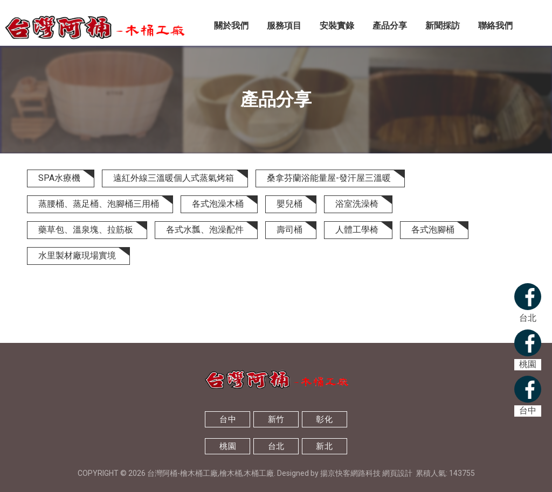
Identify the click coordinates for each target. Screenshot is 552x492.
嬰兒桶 (289, 204)
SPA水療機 (59, 178)
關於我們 (231, 25)
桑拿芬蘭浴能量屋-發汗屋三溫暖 (329, 178)
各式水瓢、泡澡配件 (205, 229)
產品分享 (389, 25)
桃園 (227, 446)
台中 (227, 419)
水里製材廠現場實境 (77, 255)
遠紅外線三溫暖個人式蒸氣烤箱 (173, 178)
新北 (324, 446)
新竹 (276, 419)
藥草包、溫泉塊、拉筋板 (85, 229)
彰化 (324, 419)
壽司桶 (289, 229)
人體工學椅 (356, 229)
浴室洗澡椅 (356, 204)
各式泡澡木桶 (218, 204)
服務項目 (284, 25)
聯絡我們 (495, 25)
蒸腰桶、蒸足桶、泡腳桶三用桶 (98, 204)
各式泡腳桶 (432, 229)
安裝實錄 (337, 25)
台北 (276, 446)
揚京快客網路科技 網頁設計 (366, 473)
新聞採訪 (442, 25)
